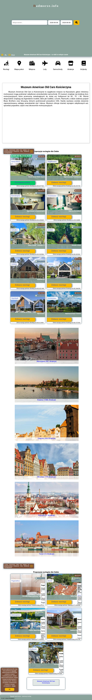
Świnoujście (15, 615)
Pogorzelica (15, 581)
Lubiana (50, 264)
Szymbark (14, 298)
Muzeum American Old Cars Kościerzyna (46, 682)
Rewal (50, 581)
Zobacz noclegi (59, 182)
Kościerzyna (15, 196)
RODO (13, 686)
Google (14, 671)
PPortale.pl (11, 698)
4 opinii (79, 594)
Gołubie (50, 230)
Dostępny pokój (22, 182)
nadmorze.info (46, 5)
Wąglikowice (52, 161)
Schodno (14, 230)
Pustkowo (33, 649)
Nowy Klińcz (15, 161)
